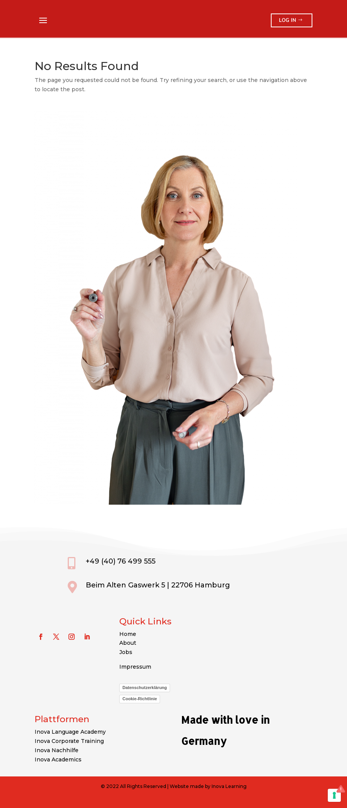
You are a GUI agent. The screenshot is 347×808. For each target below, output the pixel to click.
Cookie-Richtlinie (139, 698)
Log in (287, 20)
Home (127, 634)
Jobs (125, 652)
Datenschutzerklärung (144, 687)
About (127, 642)
